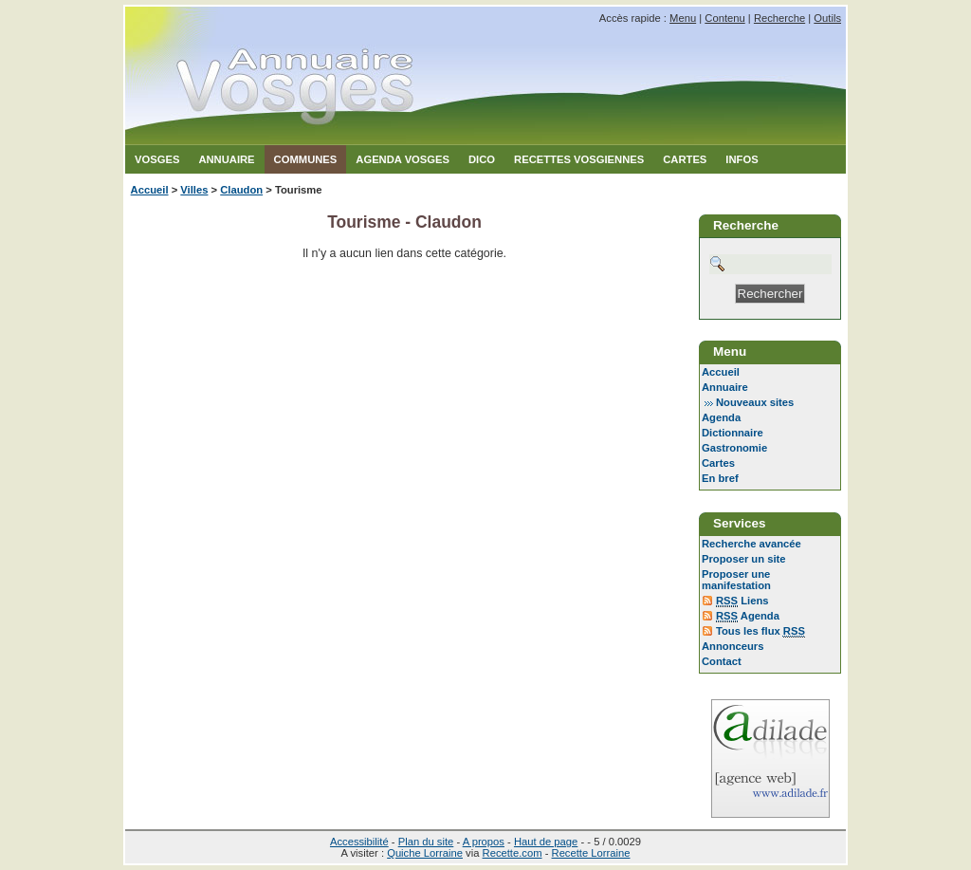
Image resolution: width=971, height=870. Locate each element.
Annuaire (226, 159)
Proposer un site (744, 559)
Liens (742, 601)
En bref (720, 478)
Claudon (241, 189)
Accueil (150, 189)
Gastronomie (734, 448)
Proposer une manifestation (736, 579)
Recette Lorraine (591, 853)
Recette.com (512, 853)
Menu (682, 18)
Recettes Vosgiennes (579, 159)
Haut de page (545, 841)
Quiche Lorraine (425, 853)
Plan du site (426, 841)
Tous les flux (760, 631)
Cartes (684, 159)
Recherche (779, 18)
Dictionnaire (732, 432)
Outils (827, 18)
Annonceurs (732, 646)
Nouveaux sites (755, 402)
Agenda (721, 417)
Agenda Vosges (402, 159)
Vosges (157, 159)
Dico (481, 159)
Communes (306, 159)
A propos (483, 841)
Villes (194, 189)
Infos (741, 159)
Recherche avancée (751, 543)
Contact (722, 661)
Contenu (724, 18)
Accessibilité (359, 841)
